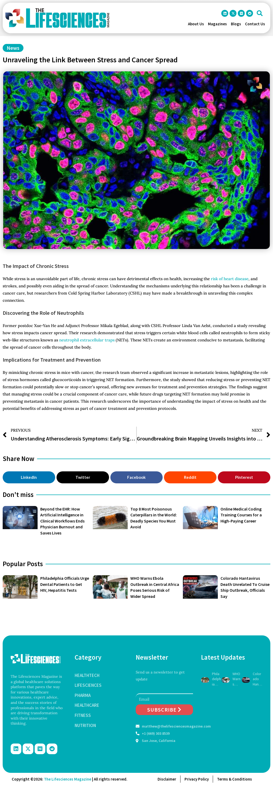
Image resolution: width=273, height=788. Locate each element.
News (13, 47)
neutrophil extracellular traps (87, 339)
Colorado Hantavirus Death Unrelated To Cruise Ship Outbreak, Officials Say (257, 679)
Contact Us (255, 23)
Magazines (217, 23)
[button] (259, 13)
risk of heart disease (229, 278)
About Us (196, 23)
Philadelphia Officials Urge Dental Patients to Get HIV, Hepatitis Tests (64, 584)
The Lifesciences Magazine (67, 779)
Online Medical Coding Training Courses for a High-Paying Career (241, 515)
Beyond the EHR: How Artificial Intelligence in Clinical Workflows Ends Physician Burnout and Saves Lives (62, 521)
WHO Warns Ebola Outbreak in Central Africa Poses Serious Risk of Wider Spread (237, 679)
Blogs (236, 23)
